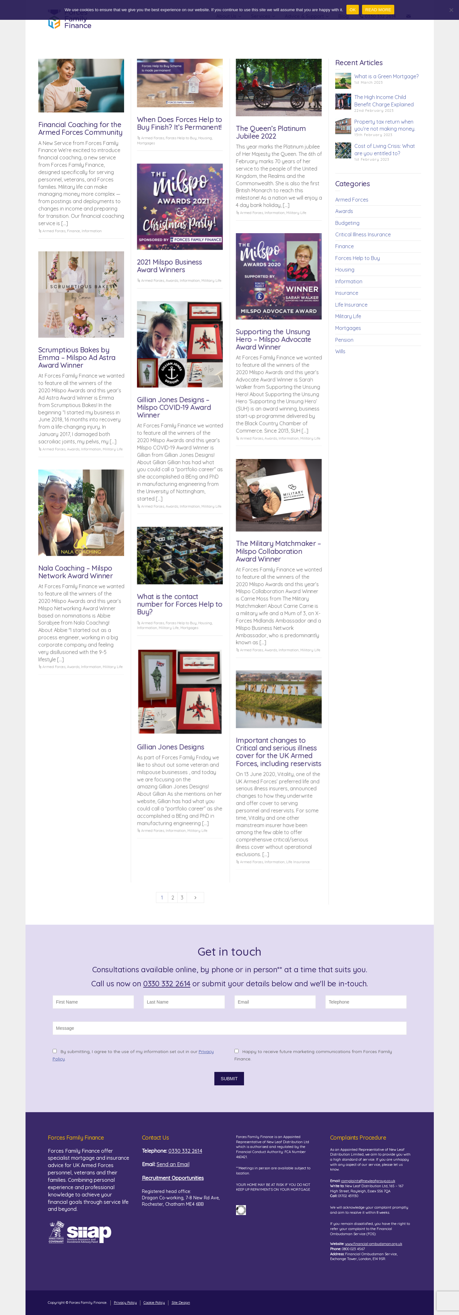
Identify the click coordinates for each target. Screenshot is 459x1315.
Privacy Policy (125, 1302)
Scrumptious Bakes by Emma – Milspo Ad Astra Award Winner (76, 357)
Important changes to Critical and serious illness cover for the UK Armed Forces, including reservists (278, 752)
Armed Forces (53, 231)
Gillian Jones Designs (170, 746)
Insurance (346, 293)
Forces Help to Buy (181, 138)
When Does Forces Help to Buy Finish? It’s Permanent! (179, 123)
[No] (451, 10)
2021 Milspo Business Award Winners (169, 265)
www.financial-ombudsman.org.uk (373, 1244)
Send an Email (173, 1164)
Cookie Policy (154, 1302)
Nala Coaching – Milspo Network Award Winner (75, 571)
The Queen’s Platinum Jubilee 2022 (271, 132)
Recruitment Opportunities (173, 1178)
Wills (340, 351)
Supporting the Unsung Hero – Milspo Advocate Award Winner (273, 339)
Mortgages (146, 143)
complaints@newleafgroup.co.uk (368, 1181)
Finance (73, 231)
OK (353, 9)
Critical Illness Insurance (363, 234)
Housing (205, 138)
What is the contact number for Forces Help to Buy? (179, 604)
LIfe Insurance (298, 862)
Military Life (296, 212)
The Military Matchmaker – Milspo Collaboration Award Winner (278, 551)
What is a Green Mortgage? (386, 76)
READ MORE (378, 9)
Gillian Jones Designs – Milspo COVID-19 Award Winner (174, 407)
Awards (172, 280)
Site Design (181, 1302)
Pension (344, 340)
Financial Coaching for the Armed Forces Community (80, 128)
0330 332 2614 (166, 983)
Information (92, 231)
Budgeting (347, 223)
